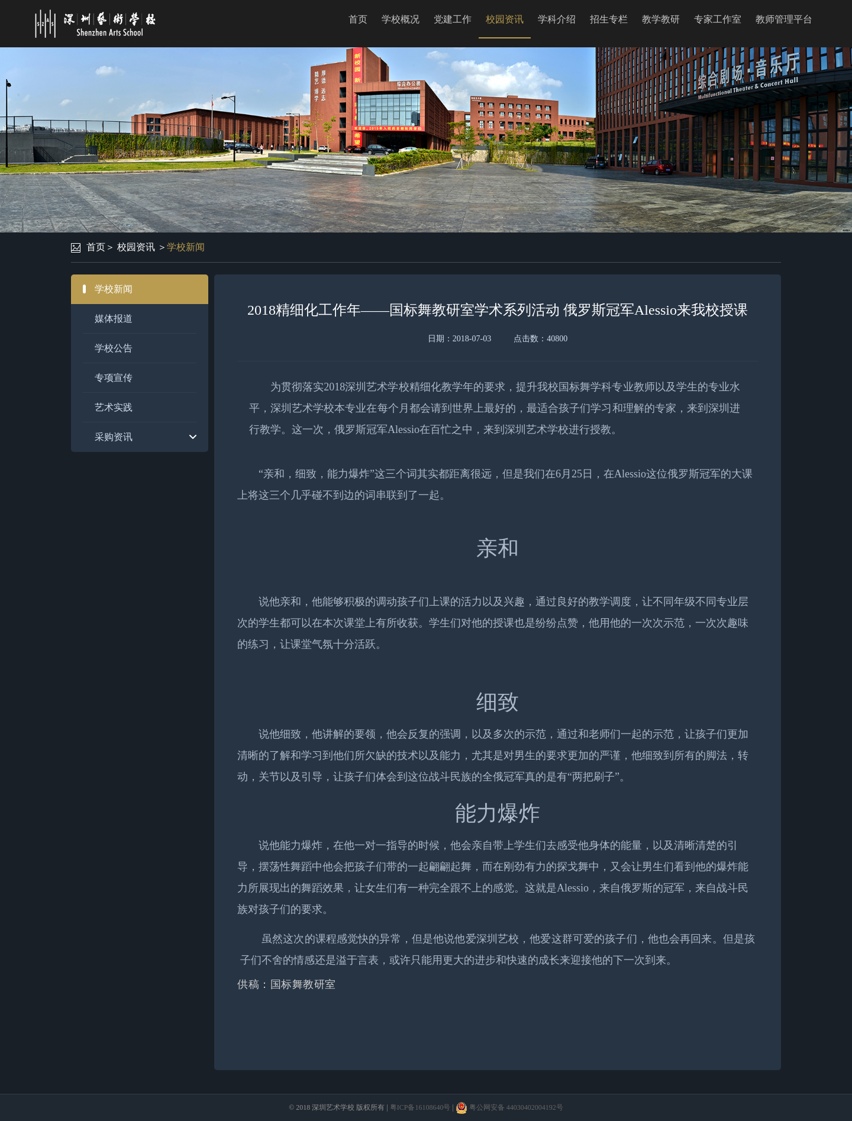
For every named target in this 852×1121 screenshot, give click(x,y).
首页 (357, 19)
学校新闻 (186, 247)
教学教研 (661, 19)
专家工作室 (717, 19)
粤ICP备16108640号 (420, 1107)
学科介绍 (557, 19)
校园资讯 (505, 19)
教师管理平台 (784, 19)
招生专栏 (609, 19)
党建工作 (453, 19)
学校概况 (400, 19)
